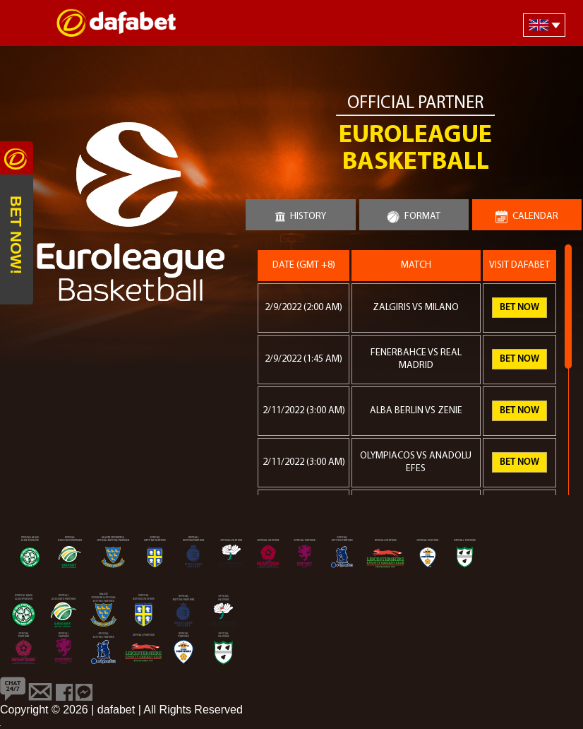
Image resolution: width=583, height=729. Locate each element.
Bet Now (519, 307)
